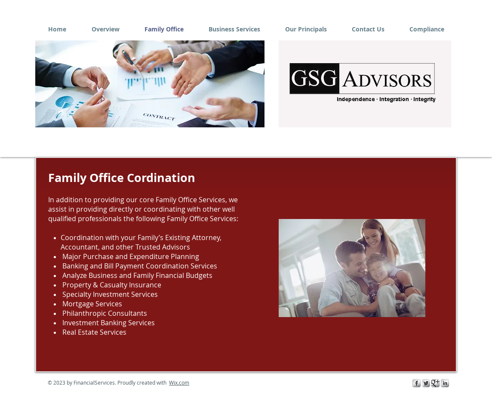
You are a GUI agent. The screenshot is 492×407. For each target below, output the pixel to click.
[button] (149, 83)
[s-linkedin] (445, 383)
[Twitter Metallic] (426, 383)
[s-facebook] (416, 383)
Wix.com (179, 382)
